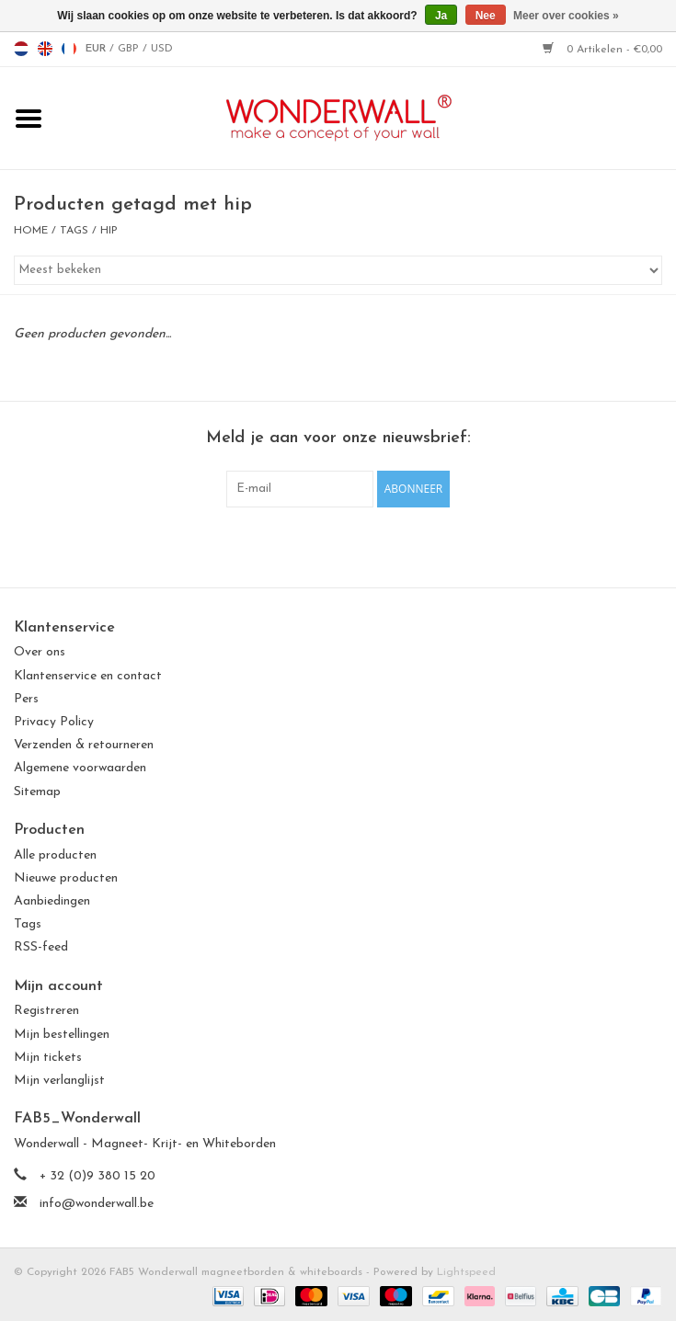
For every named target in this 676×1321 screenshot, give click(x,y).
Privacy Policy (54, 722)
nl (21, 48)
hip (109, 230)
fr (69, 48)
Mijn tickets (48, 1058)
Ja (441, 15)
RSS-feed (41, 947)
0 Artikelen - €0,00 (602, 49)
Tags (74, 230)
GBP (130, 48)
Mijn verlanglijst (59, 1081)
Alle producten (55, 855)
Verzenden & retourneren (84, 745)
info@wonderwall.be (97, 1204)
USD (162, 48)
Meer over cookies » (566, 15)
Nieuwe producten (66, 878)
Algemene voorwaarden (80, 768)
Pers (26, 699)
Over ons (39, 652)
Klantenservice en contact (88, 676)
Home (31, 230)
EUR (97, 48)
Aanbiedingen (52, 901)
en (45, 48)
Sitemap (37, 792)
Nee (485, 15)
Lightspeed (466, 1272)
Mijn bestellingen (61, 1035)
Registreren (46, 1011)
